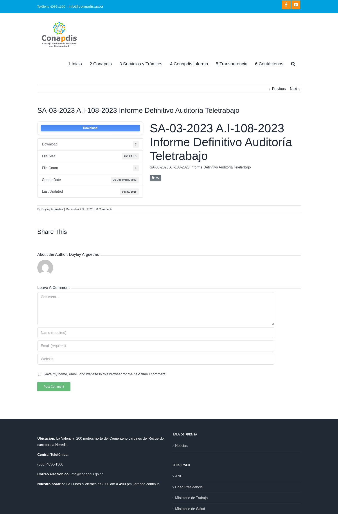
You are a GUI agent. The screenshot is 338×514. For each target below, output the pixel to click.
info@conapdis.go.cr (86, 6)
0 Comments (104, 209)
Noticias (181, 446)
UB (155, 177)
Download (90, 128)
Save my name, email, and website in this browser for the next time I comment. (105, 374)
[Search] (293, 64)
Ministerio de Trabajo (191, 498)
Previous (279, 89)
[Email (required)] (155, 345)
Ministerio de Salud (190, 509)
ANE (178, 476)
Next (293, 89)
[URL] (155, 359)
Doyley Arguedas (52, 209)
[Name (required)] (155, 332)
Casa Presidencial (189, 487)
